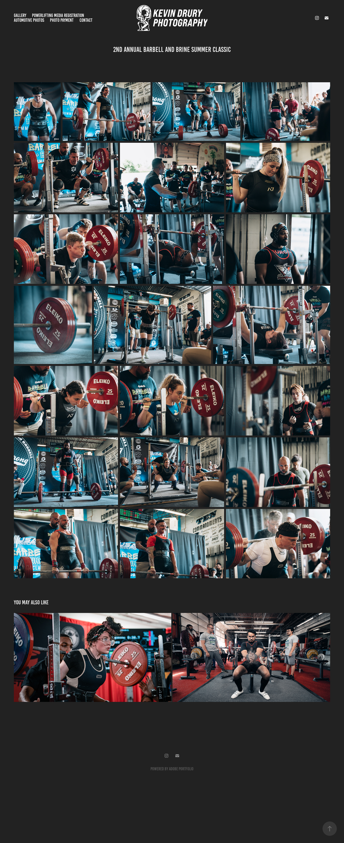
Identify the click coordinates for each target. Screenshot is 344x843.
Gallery (20, 15)
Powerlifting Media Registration (58, 15)
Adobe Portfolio (181, 768)
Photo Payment (62, 20)
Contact (86, 20)
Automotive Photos (29, 20)
